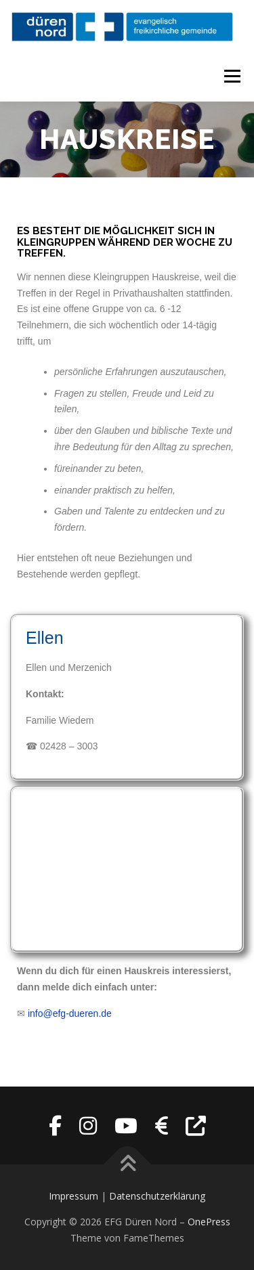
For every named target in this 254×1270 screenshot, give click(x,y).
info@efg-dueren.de (70, 1013)
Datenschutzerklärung (157, 1195)
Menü (232, 76)
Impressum (73, 1195)
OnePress (209, 1221)
